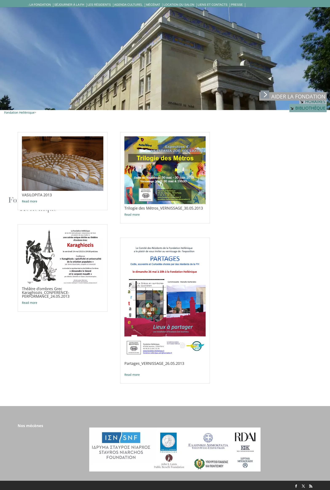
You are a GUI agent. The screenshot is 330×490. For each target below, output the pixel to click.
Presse (237, 4)
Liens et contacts (213, 4)
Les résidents (99, 4)
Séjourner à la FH (69, 4)
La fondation (40, 4)
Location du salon (179, 4)
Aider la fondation (293, 96)
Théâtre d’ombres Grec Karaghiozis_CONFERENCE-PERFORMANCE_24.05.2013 (45, 292)
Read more (29, 201)
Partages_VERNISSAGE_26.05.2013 (154, 363)
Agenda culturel (128, 4)
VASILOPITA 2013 (37, 194)
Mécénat (153, 4)
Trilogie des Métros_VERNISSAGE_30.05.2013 (163, 208)
